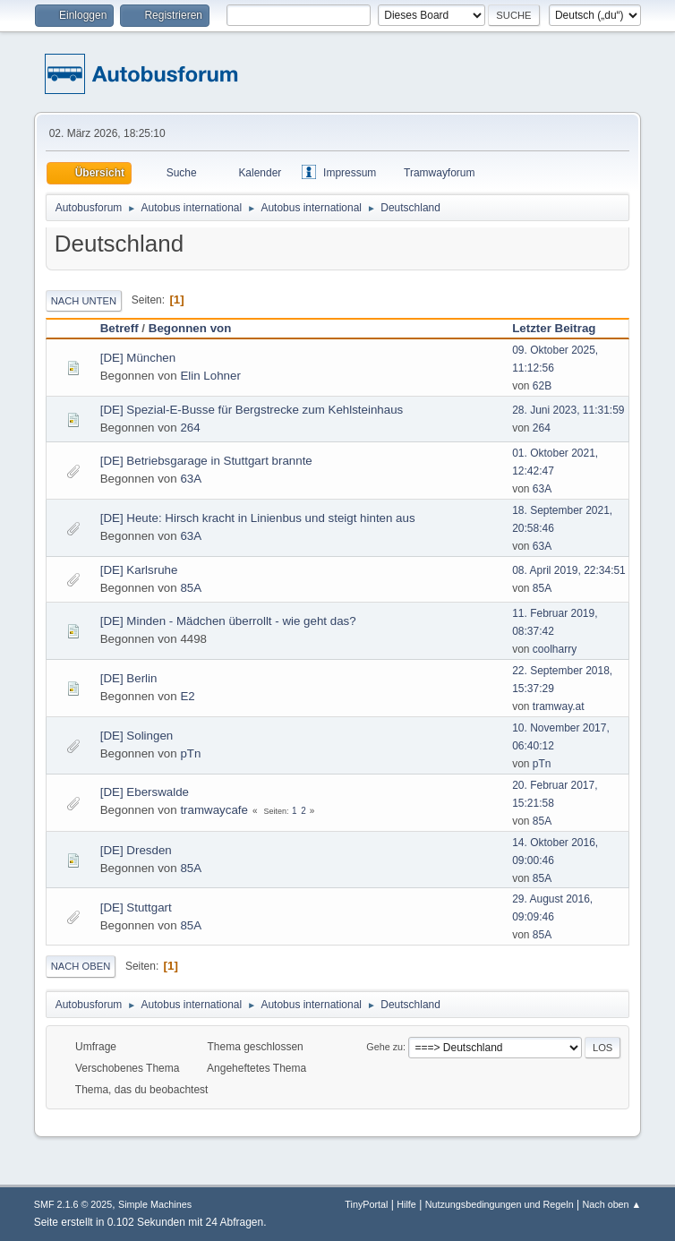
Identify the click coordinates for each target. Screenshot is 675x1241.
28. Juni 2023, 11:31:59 (568, 410)
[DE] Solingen (137, 735)
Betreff (119, 328)
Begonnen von (190, 328)
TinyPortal (366, 1204)
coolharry (555, 649)
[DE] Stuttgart (136, 907)
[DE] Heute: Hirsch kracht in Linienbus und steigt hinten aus (257, 518)
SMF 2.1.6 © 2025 (73, 1204)
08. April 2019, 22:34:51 (569, 570)
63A (190, 478)
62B (542, 386)
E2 (187, 696)
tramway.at (559, 706)
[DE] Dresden (136, 850)
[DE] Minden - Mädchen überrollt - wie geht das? (228, 621)
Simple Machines (155, 1204)
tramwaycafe (214, 810)
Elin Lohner (210, 375)
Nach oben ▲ (611, 1204)
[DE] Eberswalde (144, 792)
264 (190, 427)
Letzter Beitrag (561, 328)
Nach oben (81, 966)
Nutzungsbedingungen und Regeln (499, 1204)
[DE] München (137, 357)
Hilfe (406, 1204)
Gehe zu (384, 1046)
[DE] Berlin (129, 678)
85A (190, 588)
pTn (190, 753)
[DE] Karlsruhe (139, 570)
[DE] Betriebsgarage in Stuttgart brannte (206, 460)
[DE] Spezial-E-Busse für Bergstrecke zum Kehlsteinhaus (252, 409)
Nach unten (83, 300)
